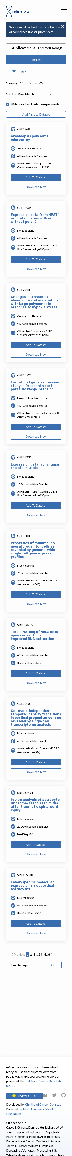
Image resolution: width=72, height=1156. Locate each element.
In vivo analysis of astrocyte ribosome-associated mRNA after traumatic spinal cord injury (35, 805)
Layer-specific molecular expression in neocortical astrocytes (32, 885)
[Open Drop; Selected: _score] (36, 94)
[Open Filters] (19, 72)
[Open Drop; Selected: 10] (26, 83)
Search (36, 59)
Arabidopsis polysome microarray (30, 138)
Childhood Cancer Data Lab (43, 1104)
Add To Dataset (36, 177)
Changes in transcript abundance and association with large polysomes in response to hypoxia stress (34, 302)
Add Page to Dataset (36, 114)
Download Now (36, 187)
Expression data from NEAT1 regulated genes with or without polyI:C (35, 218)
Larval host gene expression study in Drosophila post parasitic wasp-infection (35, 385)
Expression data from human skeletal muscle (35, 466)
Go (53, 965)
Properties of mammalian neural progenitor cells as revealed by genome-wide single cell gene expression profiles (34, 550)
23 (40, 954)
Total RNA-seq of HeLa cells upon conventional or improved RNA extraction (34, 635)
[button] (64, 11)
